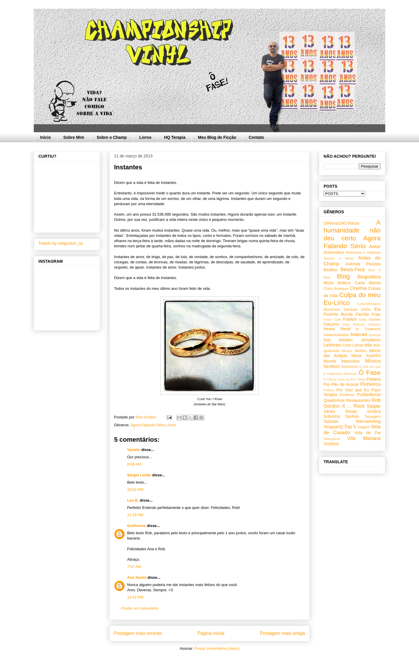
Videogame (332, 439)
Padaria (374, 379)
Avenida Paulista (363, 264)
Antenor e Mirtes (339, 258)
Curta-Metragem (369, 304)
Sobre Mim (73, 137)
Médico (347, 351)
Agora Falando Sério (147, 425)
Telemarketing (368, 421)
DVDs (366, 310)
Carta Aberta (368, 282)
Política (329, 390)
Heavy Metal (337, 328)
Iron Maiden (338, 340)
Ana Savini (136, 577)
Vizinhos (331, 443)
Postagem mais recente (138, 633)
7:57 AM (134, 566)
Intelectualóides (336, 335)
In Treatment (368, 329)
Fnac (376, 314)
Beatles (330, 269)
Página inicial (211, 633)
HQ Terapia (175, 137)
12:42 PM (135, 597)
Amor (171, 425)
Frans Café (332, 319)
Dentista (350, 310)
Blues (329, 282)
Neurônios (349, 367)
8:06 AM (134, 464)
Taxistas (331, 421)
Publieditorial (369, 394)
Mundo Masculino (342, 361)
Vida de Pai (367, 432)
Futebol (350, 319)
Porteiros (347, 395)
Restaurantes (358, 400)
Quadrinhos (334, 400)
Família (362, 314)
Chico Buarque (336, 289)
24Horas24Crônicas (342, 223)
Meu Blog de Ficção (217, 137)
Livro (346, 345)
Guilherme (136, 525)
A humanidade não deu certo (352, 230)
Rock (359, 406)
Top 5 (350, 426)
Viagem (364, 427)
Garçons (331, 324)
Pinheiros (370, 384)
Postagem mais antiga (282, 633)
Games (375, 319)
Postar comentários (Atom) (216, 648)
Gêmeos (374, 324)
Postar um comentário (139, 608)
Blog (343, 276)
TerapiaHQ (333, 427)
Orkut (361, 379)
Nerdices (332, 366)
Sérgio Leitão (139, 475)
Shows (351, 411)
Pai (326, 384)
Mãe (368, 345)
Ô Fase (370, 372)
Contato (256, 137)
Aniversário (334, 252)
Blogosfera (369, 277)
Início (45, 137)
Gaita (363, 319)
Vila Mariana (364, 438)
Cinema (357, 288)
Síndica (374, 411)
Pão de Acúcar (345, 384)
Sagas (374, 406)
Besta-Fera (352, 269)
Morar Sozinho (366, 355)
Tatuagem (373, 417)
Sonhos (352, 416)
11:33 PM (135, 515)
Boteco (344, 282)
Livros (145, 137)
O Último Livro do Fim (340, 379)
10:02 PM (135, 489)
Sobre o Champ (112, 137)
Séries (329, 411)
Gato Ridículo (353, 324)
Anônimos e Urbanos (363, 253)
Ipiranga (375, 335)
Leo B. (133, 500)
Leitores (332, 345)
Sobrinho (332, 416)
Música (373, 361)
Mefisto (361, 351)
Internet (359, 334)
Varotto (133, 450)
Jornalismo (371, 340)
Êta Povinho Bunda (352, 312)
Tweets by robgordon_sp (60, 243)
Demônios (332, 310)
